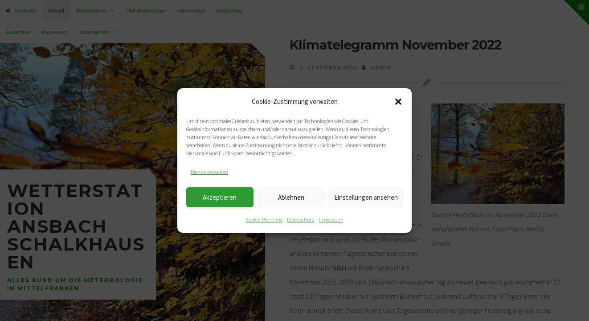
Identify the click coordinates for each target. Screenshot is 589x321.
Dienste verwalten (209, 172)
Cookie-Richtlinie (264, 219)
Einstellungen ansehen (366, 197)
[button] (398, 101)
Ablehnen (291, 197)
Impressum (331, 219)
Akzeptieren (220, 197)
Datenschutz (301, 219)
